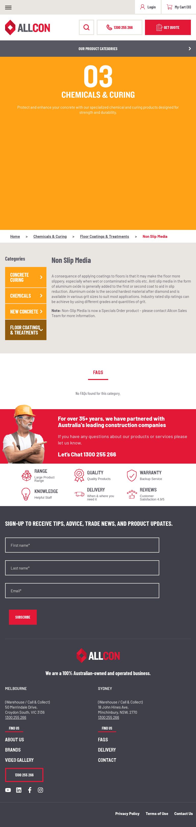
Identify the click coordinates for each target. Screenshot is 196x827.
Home (15, 236)
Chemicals (27, 296)
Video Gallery (19, 760)
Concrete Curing (27, 277)
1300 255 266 (99, 454)
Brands (13, 750)
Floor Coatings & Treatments (104, 236)
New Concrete (27, 311)
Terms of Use (157, 813)
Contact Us (183, 813)
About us (14, 739)
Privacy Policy (127, 813)
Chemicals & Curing (50, 236)
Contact (107, 760)
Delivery (107, 750)
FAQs (103, 739)
